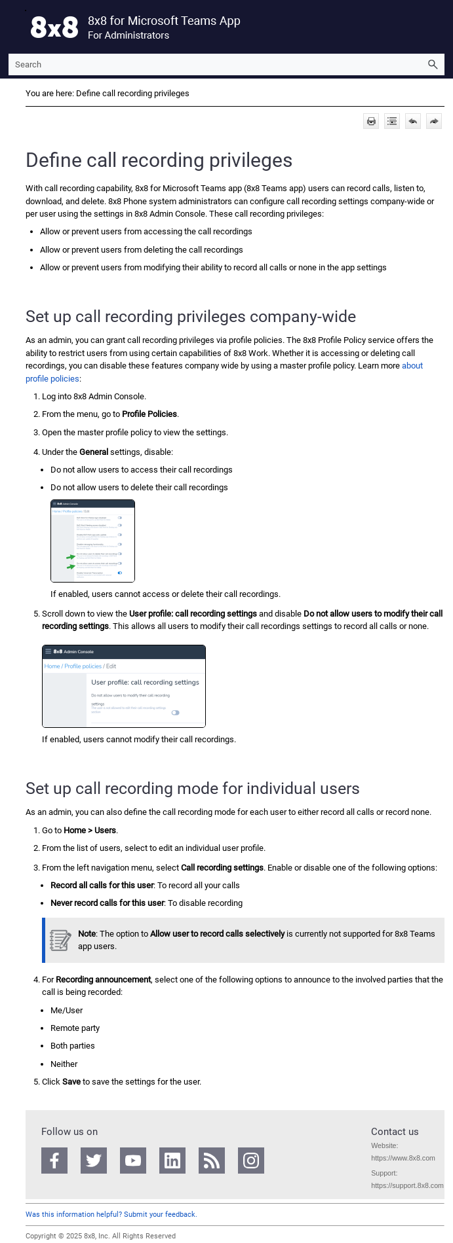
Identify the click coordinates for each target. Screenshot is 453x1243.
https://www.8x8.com (403, 1158)
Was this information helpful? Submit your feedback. (111, 1214)
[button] (432, 64)
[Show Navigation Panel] (15, 27)
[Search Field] (226, 64)
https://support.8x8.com (407, 1185)
